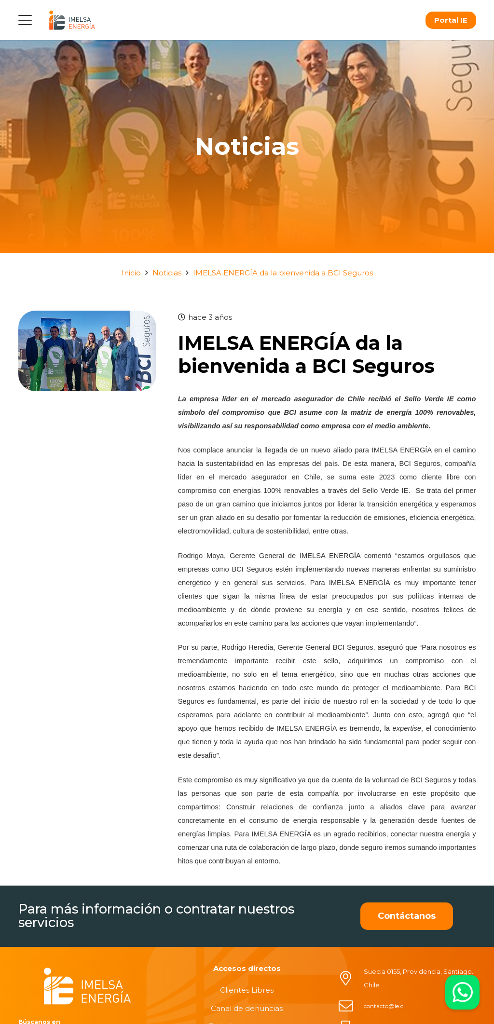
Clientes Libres (247, 990)
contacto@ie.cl (384, 1006)
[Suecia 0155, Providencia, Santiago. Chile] (351, 978)
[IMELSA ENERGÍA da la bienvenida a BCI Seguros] (87, 317)
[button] (25, 20)
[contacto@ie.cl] (351, 1006)
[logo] (72, 20)
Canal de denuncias (247, 1008)
